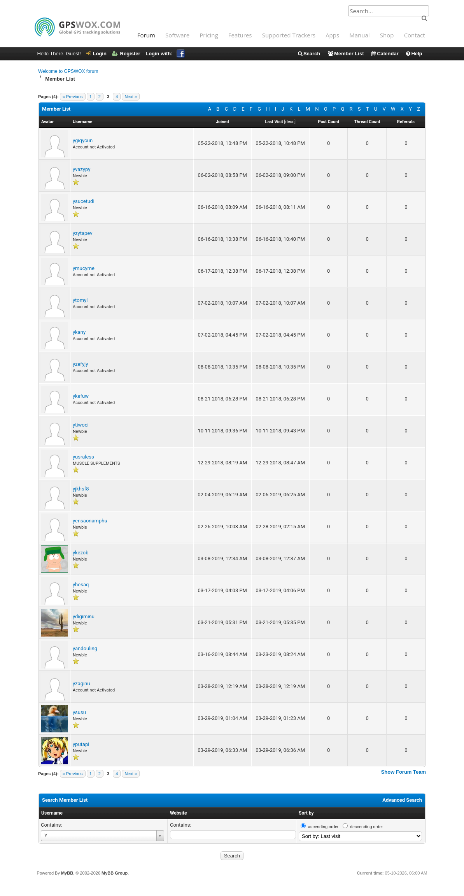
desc (289, 121)
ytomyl (80, 300)
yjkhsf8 (81, 489)
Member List (345, 53)
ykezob (81, 553)
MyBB (67, 873)
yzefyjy (80, 364)
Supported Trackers (288, 35)
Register (126, 53)
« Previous (73, 96)
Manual (359, 35)
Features (240, 35)
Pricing (209, 35)
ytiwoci (81, 425)
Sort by (306, 813)
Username (52, 813)
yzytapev (82, 233)
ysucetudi (84, 201)
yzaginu (81, 683)
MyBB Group (115, 873)
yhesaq (81, 584)
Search (308, 53)
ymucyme (84, 268)
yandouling (85, 648)
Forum (146, 35)
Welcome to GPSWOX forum (68, 71)
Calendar (385, 53)
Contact (414, 35)
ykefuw (81, 396)
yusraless (83, 457)
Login (96, 53)
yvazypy (81, 169)
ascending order (323, 826)
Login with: (165, 53)
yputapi (81, 744)
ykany (79, 332)
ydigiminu (84, 616)
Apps (332, 35)
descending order (366, 826)
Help (413, 53)
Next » (130, 96)
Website (178, 813)
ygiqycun (83, 140)
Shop (387, 35)
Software (177, 35)
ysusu (79, 712)
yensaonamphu (90, 521)
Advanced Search (402, 800)
